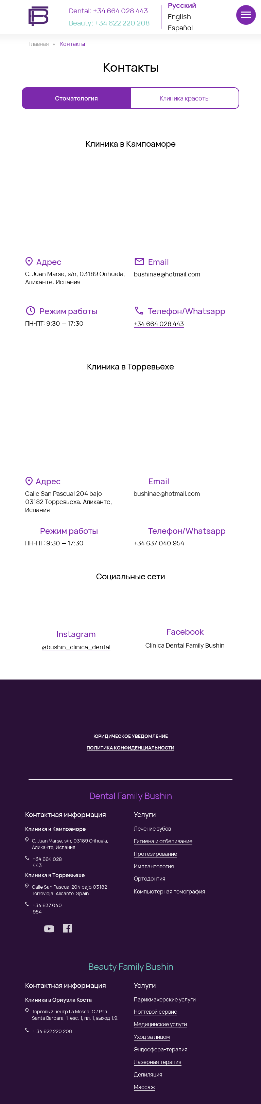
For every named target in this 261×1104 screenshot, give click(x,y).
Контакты (72, 44)
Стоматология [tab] (76, 98)
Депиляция (148, 1074)
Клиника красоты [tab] (185, 98)
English (179, 16)
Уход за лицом (152, 1036)
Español (180, 27)
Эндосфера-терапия (161, 1049)
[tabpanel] (130, 404)
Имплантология (154, 866)
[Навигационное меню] (246, 15)
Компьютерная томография (169, 891)
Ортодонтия (150, 878)
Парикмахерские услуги (165, 999)
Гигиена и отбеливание (163, 841)
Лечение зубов (152, 828)
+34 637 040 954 (159, 543)
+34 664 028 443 (159, 324)
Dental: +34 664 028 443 (108, 10)
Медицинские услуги (160, 1024)
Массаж (144, 1087)
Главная (39, 44)
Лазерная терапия (157, 1062)
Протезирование (155, 853)
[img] (76, 609)
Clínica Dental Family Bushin (185, 645)
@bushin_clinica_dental (76, 647)
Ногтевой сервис (155, 1011)
